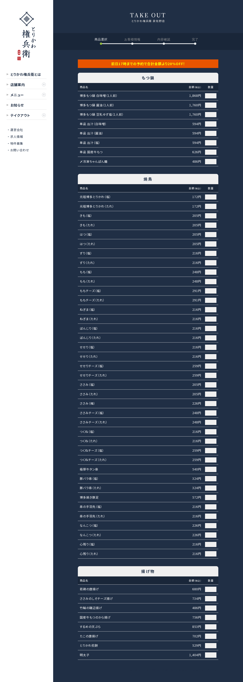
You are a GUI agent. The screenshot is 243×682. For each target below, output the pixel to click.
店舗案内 (17, 84)
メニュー (17, 94)
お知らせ (17, 105)
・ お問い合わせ (18, 150)
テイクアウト (20, 115)
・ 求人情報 (15, 136)
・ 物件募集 (15, 143)
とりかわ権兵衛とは (25, 74)
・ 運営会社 (15, 129)
